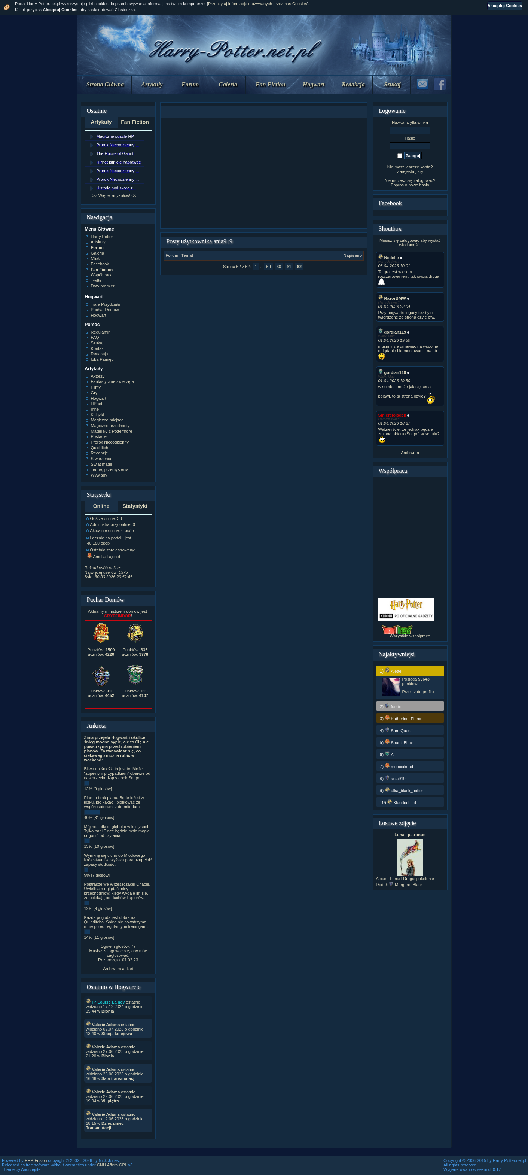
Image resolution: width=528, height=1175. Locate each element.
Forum (190, 84)
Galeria (228, 84)
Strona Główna (105, 84)
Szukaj (392, 84)
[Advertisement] (264, 173)
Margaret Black (405, 884)
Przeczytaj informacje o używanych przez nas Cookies (257, 3)
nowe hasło (418, 185)
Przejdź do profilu (418, 692)
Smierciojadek (392, 415)
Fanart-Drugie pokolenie (412, 878)
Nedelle (388, 257)
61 (289, 266)
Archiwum (410, 452)
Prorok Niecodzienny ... (118, 145)
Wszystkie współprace (410, 636)
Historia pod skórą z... (116, 188)
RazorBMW (392, 298)
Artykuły (152, 84)
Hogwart (313, 84)
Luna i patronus (409, 834)
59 (268, 266)
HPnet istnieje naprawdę (119, 162)
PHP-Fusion (36, 1160)
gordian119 (392, 332)
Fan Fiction (271, 84)
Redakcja (353, 84)
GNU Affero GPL (112, 1165)
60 (279, 266)
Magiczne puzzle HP (115, 136)
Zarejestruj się (410, 171)
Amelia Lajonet (103, 556)
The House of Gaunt (115, 153)
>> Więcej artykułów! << (114, 195)
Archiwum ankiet (118, 969)
